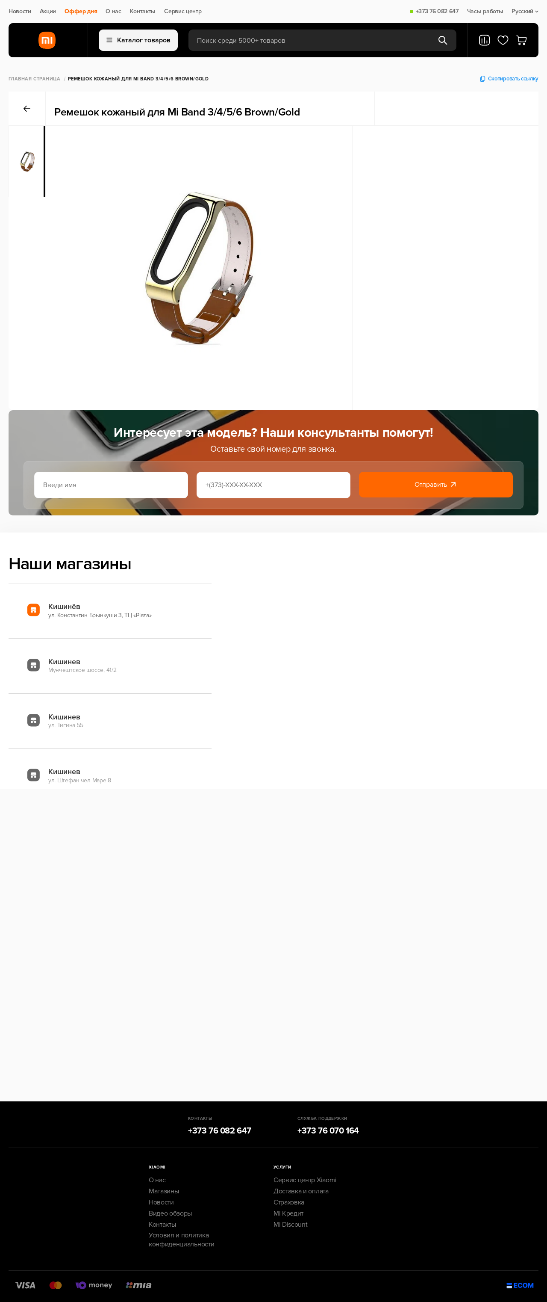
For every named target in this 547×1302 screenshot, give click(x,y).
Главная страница (34, 79)
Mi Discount (290, 1224)
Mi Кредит (288, 1213)
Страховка (289, 1202)
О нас (113, 12)
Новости (20, 12)
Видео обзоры (170, 1213)
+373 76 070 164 (328, 1131)
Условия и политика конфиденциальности (181, 1240)
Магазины (164, 1191)
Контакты (143, 12)
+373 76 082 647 (437, 12)
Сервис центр (182, 12)
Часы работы (485, 12)
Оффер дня (81, 12)
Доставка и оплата (301, 1191)
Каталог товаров (138, 40)
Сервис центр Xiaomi (305, 1180)
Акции (48, 12)
